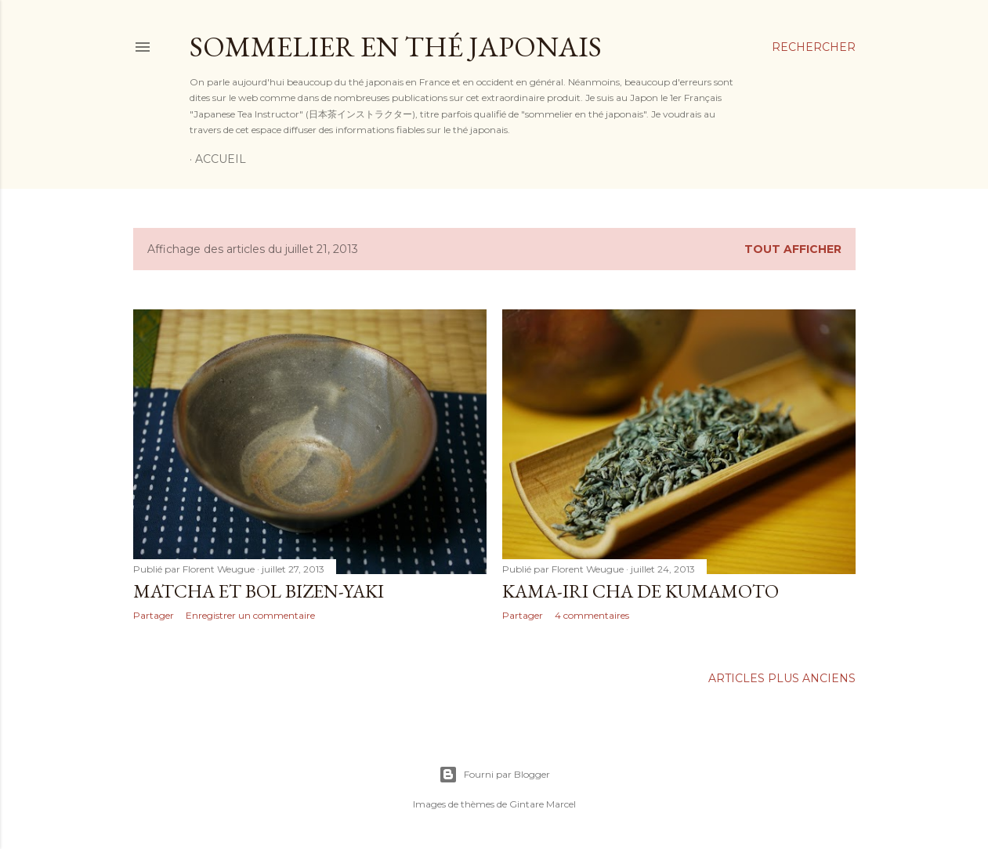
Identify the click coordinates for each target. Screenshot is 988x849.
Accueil (220, 159)
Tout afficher (792, 249)
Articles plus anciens (782, 678)
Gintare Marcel (542, 804)
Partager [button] (153, 615)
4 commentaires (592, 615)
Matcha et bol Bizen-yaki (258, 591)
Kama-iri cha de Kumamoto (640, 591)
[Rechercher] (814, 47)
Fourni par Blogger (494, 774)
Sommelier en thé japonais (396, 46)
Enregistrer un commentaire (250, 615)
